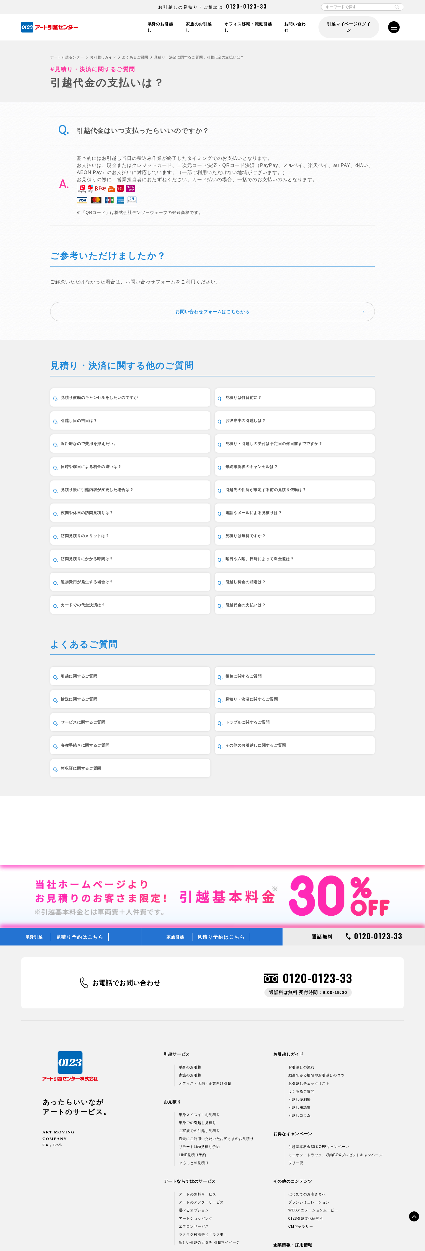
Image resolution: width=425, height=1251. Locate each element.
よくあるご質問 (135, 57)
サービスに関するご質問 (203, 696)
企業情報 (295, 1167)
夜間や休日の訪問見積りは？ (208, 484)
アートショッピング (195, 1128)
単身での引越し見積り (197, 1032)
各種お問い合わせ (296, 1234)
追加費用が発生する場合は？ (208, 551)
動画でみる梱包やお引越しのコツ (316, 985)
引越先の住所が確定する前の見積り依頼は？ (104, 484)
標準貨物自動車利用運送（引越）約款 (241, 1234)
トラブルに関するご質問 (314, 696)
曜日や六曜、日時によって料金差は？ (102, 551)
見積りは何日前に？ (198, 384)
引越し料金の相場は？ (311, 551)
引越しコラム (299, 1025)
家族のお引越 (190, 985)
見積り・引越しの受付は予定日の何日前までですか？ (326, 417)
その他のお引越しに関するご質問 (213, 729)
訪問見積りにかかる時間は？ (319, 518)
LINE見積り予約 (192, 1064)
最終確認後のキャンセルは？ (208, 451)
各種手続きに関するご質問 (94, 729)
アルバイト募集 (301, 1200)
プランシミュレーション (309, 1112)
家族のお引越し (197, 27)
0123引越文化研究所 (305, 1128)
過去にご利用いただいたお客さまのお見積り (216, 1049)
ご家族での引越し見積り (199, 1041)
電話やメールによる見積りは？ (321, 484)
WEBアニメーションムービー (313, 1120)
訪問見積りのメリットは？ (94, 518)
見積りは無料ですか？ (200, 518)
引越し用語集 (299, 1017)
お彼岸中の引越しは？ (89, 417)
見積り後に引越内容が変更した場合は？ (326, 451)
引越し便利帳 (299, 1009)
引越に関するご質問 (87, 663)
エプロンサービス (194, 1136)
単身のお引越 (190, 977)
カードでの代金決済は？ (92, 584)
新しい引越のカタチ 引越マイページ (209, 1152)
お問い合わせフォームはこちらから (212, 295)
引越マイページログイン (348, 27)
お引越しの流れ (301, 977)
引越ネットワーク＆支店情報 (312, 1176)
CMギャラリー (300, 1136)
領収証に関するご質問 (311, 729)
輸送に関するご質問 (309, 663)
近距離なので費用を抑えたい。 (210, 417)
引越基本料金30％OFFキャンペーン (318, 1057)
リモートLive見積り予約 (199, 1057)
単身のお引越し (158, 27)
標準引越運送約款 (186, 1234)
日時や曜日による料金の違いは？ (102, 451)
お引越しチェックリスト (309, 993)
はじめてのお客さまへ (307, 1104)
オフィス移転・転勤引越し (248, 27)
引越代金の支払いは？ (200, 584)
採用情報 (295, 1192)
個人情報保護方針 (94, 1234)
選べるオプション (194, 1120)
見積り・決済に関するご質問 (97, 696)
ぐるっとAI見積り (194, 1072)
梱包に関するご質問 (198, 663)
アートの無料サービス (197, 1104)
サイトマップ (331, 1234)
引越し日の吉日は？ (309, 384)
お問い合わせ (295, 27)
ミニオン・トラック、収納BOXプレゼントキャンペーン (335, 1064)
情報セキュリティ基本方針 (139, 1234)
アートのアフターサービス (201, 1112)
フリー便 (295, 1072)
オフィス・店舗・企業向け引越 (205, 993)
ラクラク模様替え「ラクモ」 (203, 1144)
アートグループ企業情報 (309, 1184)
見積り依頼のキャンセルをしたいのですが (104, 384)
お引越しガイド (103, 57)
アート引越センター (67, 57)
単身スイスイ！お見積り (199, 1024)
